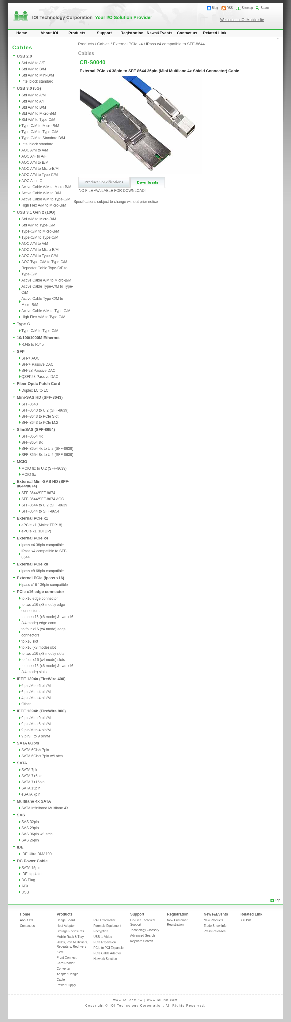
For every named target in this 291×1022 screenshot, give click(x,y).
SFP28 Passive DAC (38, 370)
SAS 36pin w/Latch (36, 834)
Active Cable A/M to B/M (41, 193)
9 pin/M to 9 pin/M (36, 718)
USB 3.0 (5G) (29, 88)
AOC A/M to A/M (34, 150)
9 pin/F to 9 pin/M (35, 736)
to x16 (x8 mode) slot (38, 647)
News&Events (159, 33)
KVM (60, 952)
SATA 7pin (29, 770)
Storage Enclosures (70, 931)
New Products (213, 920)
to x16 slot (29, 641)
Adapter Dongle (67, 974)
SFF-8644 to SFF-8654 (40, 511)
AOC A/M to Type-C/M (39, 175)
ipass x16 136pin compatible (44, 585)
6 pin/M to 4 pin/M (36, 692)
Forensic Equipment (107, 925)
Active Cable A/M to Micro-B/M (46, 187)
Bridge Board (66, 920)
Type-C (23, 324)
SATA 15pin (30, 788)
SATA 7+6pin (32, 776)
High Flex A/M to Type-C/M (43, 317)
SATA (22, 763)
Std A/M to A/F (33, 63)
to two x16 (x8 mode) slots (42, 653)
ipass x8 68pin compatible (42, 571)
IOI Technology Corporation (92, 17)
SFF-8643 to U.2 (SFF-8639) (44, 410)
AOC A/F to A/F (34, 156)
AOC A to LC (31, 181)
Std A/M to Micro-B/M (38, 113)
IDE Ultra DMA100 (36, 854)
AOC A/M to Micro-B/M (40, 168)
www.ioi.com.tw (128, 1000)
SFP (21, 351)
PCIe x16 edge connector (40, 591)
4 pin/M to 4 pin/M (36, 698)
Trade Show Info (215, 925)
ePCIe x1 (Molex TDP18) (41, 525)
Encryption (100, 931)
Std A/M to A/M (33, 95)
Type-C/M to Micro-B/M (40, 126)
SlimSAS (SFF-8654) (36, 429)
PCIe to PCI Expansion (109, 947)
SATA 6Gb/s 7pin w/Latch (42, 756)
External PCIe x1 (32, 518)
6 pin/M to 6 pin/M (36, 686)
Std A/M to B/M (33, 69)
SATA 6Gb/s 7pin (35, 750)
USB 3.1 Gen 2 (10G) (36, 212)
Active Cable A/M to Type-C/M (45, 199)
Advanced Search (142, 935)
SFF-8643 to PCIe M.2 (39, 422)
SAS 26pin (30, 840)
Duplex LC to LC (34, 390)
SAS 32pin (30, 822)
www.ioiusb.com (162, 1000)
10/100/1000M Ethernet (38, 337)
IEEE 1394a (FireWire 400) (41, 679)
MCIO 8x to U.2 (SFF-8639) (43, 468)
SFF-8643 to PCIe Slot (40, 416)
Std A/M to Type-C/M (38, 119)
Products (76, 33)
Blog (215, 7)
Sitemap (247, 7)
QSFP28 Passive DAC (39, 377)
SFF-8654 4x (32, 436)
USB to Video (102, 936)
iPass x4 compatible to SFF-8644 (175, 44)
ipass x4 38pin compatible (42, 545)
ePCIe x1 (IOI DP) (36, 531)
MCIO (22, 461)
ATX (24, 886)
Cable (61, 979)
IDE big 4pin (31, 874)
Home (22, 33)
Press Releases (214, 931)
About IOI (49, 33)
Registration (132, 33)
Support (104, 33)
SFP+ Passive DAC (37, 364)
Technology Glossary (144, 930)
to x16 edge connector (39, 598)
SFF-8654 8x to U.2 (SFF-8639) (47, 455)
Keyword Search (141, 941)
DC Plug (28, 880)
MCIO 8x (28, 474)
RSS (230, 7)
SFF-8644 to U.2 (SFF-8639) (44, 505)
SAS (21, 815)
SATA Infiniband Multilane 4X (45, 808)
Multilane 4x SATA (34, 801)
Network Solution (105, 958)
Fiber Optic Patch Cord (38, 383)
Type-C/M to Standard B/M (43, 138)
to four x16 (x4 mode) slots (43, 660)
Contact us (187, 33)
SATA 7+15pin (32, 782)
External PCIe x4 (32, 538)
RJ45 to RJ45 (32, 344)
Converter (63, 968)
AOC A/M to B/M (34, 162)
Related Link (214, 33)
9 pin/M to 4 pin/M (36, 730)
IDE (20, 847)
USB (25, 892)
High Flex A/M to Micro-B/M (43, 205)
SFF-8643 (29, 404)
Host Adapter (66, 925)
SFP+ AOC (30, 358)
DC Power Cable (32, 861)
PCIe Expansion (104, 942)
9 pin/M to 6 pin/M (36, 724)
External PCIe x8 (32, 564)
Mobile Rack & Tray (70, 936)
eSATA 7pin (30, 794)
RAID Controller (104, 920)
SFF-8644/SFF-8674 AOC (42, 499)
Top (277, 900)
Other (26, 704)
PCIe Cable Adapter (107, 953)
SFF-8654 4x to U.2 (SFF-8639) (47, 448)
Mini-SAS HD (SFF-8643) (40, 397)
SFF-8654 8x (32, 442)
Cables (103, 44)
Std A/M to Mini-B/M (37, 75)
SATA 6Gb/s (28, 743)
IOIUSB (245, 920)
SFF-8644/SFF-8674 (38, 493)
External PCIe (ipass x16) (40, 578)
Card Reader (65, 963)
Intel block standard (37, 81)
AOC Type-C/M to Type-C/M (44, 262)
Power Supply (66, 985)
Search (265, 7)
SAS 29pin (30, 828)
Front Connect (67, 957)
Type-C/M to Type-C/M (39, 132)
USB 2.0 (24, 56)
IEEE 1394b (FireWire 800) (41, 711)
